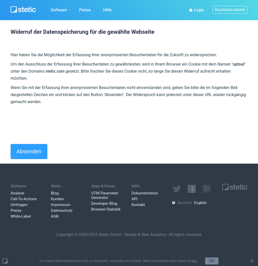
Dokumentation (145, 193)
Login (196, 10)
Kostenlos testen (230, 9)
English (200, 202)
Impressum (60, 204)
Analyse (17, 193)
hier (194, 261)
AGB (54, 216)
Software (60, 10)
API (135, 199)
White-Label (21, 216)
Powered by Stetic (5, 260)
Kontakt (138, 204)
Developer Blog (104, 203)
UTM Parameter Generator (104, 195)
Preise (84, 10)
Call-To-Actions (24, 199)
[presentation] (49, 124)
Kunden (57, 199)
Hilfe (107, 10)
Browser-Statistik (105, 209)
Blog (55, 193)
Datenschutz (62, 210)
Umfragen (19, 204)
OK (212, 261)
